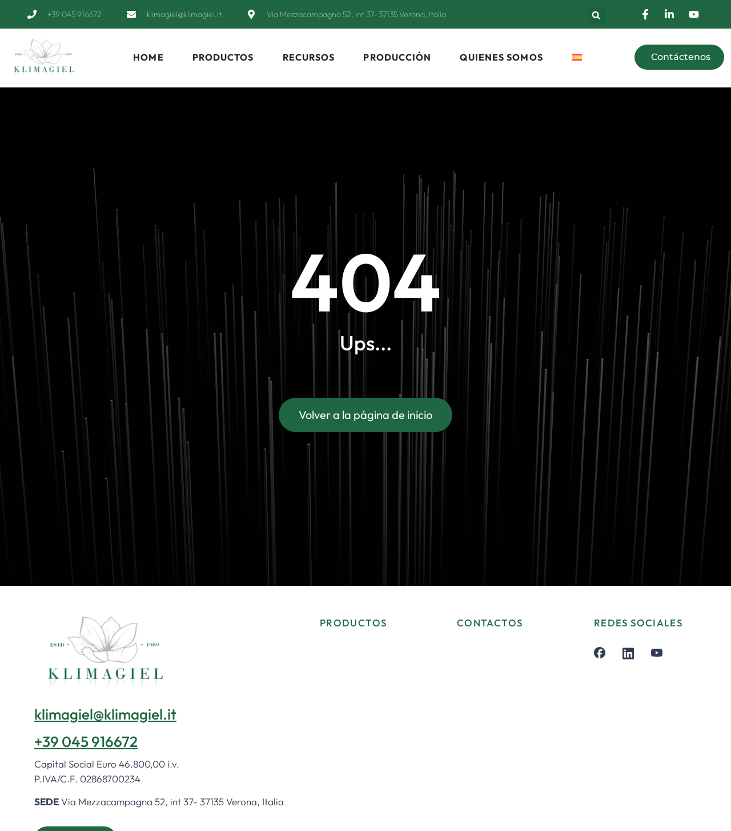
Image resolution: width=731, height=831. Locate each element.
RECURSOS (309, 57)
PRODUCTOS (223, 57)
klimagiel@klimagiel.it (105, 714)
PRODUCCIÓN (397, 57)
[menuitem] (577, 57)
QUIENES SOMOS (501, 57)
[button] (596, 15)
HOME (148, 57)
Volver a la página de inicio (365, 416)
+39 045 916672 (86, 741)
